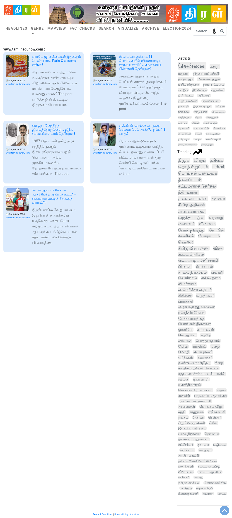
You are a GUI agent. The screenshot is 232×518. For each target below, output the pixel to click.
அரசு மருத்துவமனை (196, 307)
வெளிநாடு (187, 278)
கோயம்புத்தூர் (209, 79)
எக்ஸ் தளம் (211, 278)
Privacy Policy (121, 514)
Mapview (56, 28)
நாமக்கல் (183, 111)
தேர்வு (183, 346)
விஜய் (199, 160)
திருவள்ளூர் (210, 122)
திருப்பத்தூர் (207, 144)
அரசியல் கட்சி (188, 455)
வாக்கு (198, 477)
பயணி (217, 272)
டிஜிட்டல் (220, 444)
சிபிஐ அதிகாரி (191, 204)
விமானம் (207, 224)
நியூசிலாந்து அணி (191, 423)
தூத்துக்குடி (183, 139)
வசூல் (221, 390)
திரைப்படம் (189, 179)
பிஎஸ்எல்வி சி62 (215, 482)
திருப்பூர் (183, 122)
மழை (215, 346)
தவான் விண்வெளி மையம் (197, 461)
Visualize (128, 28)
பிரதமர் (185, 266)
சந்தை (206, 335)
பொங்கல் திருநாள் (194, 324)
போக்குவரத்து (191, 230)
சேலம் (195, 122)
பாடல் (222, 493)
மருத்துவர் (205, 295)
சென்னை (192, 66)
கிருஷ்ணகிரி (184, 133)
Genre (37, 28)
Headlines (16, 28)
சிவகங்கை (219, 128)
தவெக (216, 160)
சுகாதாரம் (205, 450)
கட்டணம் (205, 330)
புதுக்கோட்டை (211, 101)
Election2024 (177, 28)
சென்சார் (215, 417)
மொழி (183, 352)
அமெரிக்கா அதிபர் (195, 289)
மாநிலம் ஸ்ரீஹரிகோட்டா (198, 368)
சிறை (219, 363)
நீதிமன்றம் (188, 192)
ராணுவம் (196, 412)
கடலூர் (183, 90)
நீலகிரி (198, 133)
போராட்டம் (209, 236)
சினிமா (198, 417)
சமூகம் (218, 198)
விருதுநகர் (212, 117)
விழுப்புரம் (201, 111)
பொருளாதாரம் (208, 341)
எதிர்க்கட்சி (216, 412)
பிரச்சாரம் (204, 266)
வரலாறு (216, 217)
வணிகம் (186, 236)
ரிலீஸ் (213, 423)
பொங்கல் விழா (211, 407)
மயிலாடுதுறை (188, 84)
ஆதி (181, 412)
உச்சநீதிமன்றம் (189, 385)
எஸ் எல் (184, 341)
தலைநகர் (204, 357)
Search (106, 28)
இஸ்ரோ (185, 330)
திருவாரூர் (199, 90)
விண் (218, 248)
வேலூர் (197, 139)
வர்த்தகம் (185, 357)
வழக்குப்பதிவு (191, 217)
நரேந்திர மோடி (191, 312)
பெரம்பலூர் (218, 111)
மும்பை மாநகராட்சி (195, 401)
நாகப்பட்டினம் (213, 84)
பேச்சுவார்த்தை (191, 318)
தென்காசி (183, 128)
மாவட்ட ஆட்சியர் (210, 472)
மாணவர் (186, 224)
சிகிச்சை (185, 295)
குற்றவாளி (201, 379)
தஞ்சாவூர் (185, 79)
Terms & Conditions (103, 514)
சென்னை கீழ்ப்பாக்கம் (195, 390)
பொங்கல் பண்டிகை (197, 173)
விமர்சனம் (187, 284)
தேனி (198, 117)
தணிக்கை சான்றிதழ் (194, 363)
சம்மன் (183, 379)
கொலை (185, 242)
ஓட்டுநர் (208, 493)
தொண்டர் (212, 434)
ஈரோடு (220, 106)
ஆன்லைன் (186, 407)
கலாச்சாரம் (186, 466)
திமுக (183, 160)
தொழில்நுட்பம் (193, 166)
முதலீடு (184, 396)
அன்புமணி (202, 352)
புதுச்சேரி (217, 90)
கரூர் (215, 66)
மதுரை (183, 74)
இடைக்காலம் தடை (192, 428)
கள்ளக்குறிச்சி (213, 134)
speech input (214, 31)
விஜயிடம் (187, 450)
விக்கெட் (184, 477)
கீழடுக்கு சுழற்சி (188, 493)
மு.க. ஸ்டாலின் (192, 198)
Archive (150, 28)
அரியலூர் (204, 95)
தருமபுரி (183, 106)
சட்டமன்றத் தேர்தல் (197, 186)
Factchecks (82, 28)
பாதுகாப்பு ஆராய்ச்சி (210, 396)
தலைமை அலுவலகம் (193, 439)
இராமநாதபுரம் (202, 106)
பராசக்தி (185, 301)
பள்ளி (218, 166)
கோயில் (216, 230)
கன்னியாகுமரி (213, 139)
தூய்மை (203, 444)
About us (134, 514)
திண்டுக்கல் (185, 95)
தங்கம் (183, 417)
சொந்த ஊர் (187, 335)
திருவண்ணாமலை (187, 144)
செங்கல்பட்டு (201, 128)
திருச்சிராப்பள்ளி (206, 74)
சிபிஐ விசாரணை (193, 248)
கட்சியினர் (185, 444)
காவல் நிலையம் (192, 272)
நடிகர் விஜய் (204, 488)
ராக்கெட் (199, 346)
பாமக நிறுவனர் (189, 434)
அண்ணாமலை (191, 211)
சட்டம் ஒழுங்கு (209, 466)
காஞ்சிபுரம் (184, 117)
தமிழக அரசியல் (189, 482)
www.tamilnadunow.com (18, 84)
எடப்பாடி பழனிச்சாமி (198, 260)
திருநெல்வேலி (188, 101)
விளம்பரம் (185, 472)
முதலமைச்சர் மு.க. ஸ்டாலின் (201, 374)
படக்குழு (186, 488)
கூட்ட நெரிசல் (191, 254)
